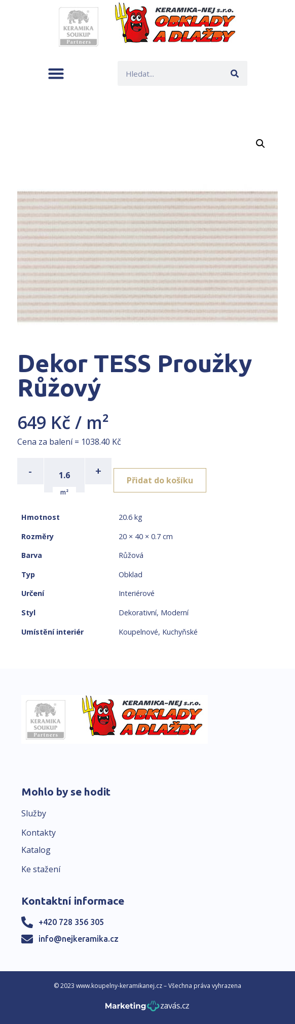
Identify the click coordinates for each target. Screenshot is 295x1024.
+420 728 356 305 (71, 922)
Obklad (130, 574)
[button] (56, 73)
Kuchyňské (180, 632)
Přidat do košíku (160, 480)
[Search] (235, 73)
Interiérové (137, 593)
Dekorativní (138, 612)
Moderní (175, 612)
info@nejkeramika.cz (79, 938)
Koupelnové (138, 632)
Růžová (131, 555)
